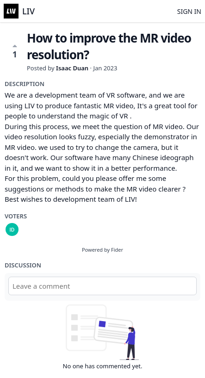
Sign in (189, 11)
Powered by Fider (102, 249)
